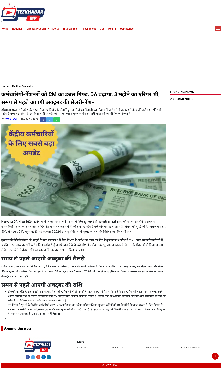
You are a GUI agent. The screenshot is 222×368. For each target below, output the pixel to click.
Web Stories (127, 28)
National (17, 28)
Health (112, 28)
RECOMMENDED (181, 99)
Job (102, 28)
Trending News (182, 92)
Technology (89, 28)
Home (5, 28)
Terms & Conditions (189, 347)
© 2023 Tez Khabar (111, 365)
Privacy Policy (152, 347)
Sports (55, 28)
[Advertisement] (111, 57)
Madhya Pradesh (36, 28)
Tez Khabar (11, 119)
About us (82, 347)
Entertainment (71, 28)
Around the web (17, 328)
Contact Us (117, 347)
